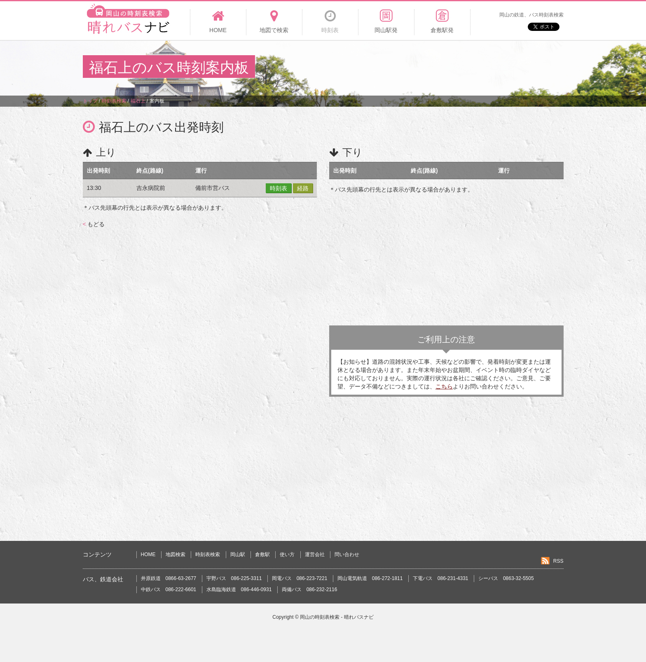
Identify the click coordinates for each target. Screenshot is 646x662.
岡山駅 (237, 554)
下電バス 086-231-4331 (440, 578)
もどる (94, 224)
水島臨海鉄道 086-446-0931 (239, 589)
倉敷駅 (262, 554)
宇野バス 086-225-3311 (234, 578)
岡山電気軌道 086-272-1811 (370, 578)
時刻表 (278, 188)
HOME (148, 554)
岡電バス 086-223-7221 (300, 578)
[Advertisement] (413, 67)
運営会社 (315, 554)
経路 (303, 188)
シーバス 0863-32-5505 (506, 578)
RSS (558, 561)
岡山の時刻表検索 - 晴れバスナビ (337, 617)
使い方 (287, 554)
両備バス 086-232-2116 (309, 589)
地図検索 (175, 554)
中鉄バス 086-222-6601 (169, 589)
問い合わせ (347, 554)
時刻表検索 (207, 554)
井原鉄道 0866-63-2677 (169, 578)
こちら (444, 386)
